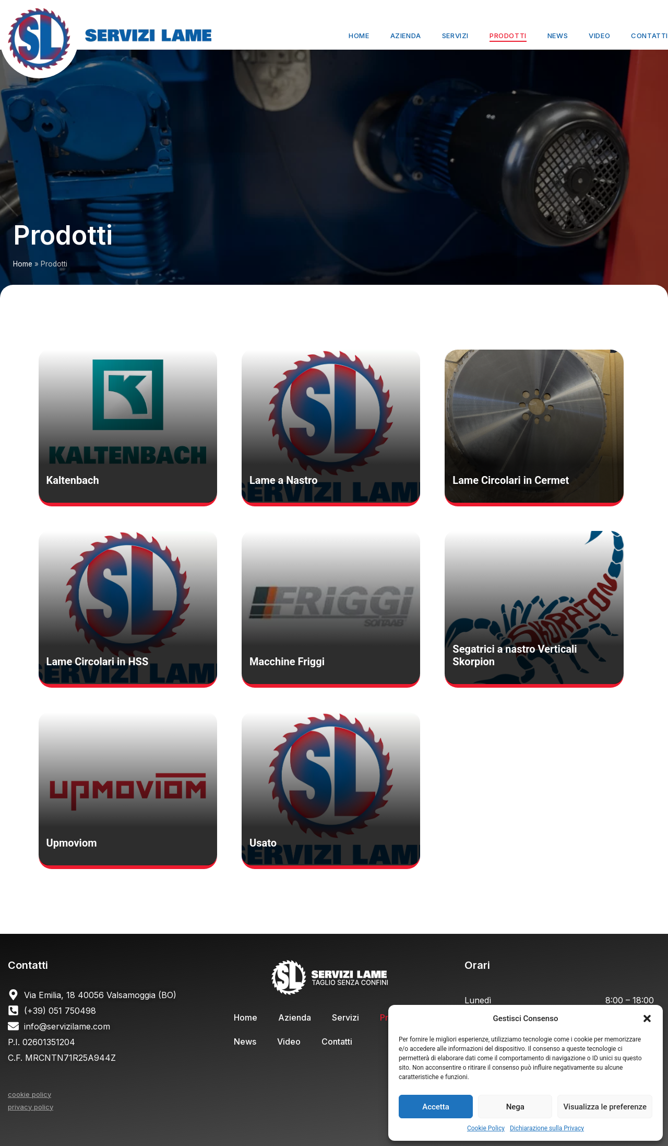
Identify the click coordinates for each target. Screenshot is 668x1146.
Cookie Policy (486, 1128)
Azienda (405, 35)
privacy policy (30, 1107)
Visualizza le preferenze (605, 1107)
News (557, 35)
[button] (647, 1018)
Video (599, 35)
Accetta (435, 1107)
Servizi (455, 35)
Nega (515, 1107)
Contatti (649, 35)
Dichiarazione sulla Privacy (547, 1128)
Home (359, 35)
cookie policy (29, 1094)
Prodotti (508, 35)
